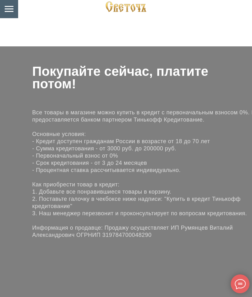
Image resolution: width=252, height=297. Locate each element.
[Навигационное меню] (9, 9)
